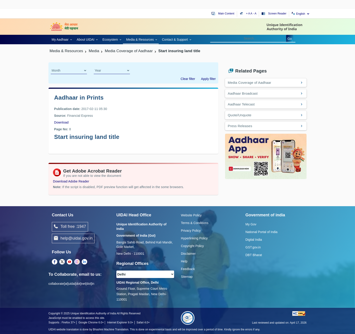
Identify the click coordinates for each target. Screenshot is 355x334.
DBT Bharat (253, 255)
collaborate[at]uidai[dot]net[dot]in (71, 283)
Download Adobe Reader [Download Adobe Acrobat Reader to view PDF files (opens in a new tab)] (71, 181)
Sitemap (186, 276)
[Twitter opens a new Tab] (62, 262)
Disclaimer (188, 253)
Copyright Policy (192, 246)
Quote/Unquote (239, 115)
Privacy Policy (191, 230)
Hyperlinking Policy (194, 238)
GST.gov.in (253, 247)
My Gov (250, 224)
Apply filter (208, 79)
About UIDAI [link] (85, 39)
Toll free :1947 (70, 226)
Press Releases (240, 126)
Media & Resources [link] (140, 39)
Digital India (253, 239)
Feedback (188, 269)
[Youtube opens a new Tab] (69, 262)
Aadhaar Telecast (241, 104)
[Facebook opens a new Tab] (54, 262)
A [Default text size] (251, 13)
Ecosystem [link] (110, 39)
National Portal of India (261, 232)
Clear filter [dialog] (188, 79)
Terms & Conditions (194, 223)
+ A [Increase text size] (248, 13)
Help (184, 261)
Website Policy (191, 215)
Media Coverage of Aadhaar (249, 82)
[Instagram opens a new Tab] (77, 262)
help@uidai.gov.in (73, 238)
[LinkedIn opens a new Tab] (84, 262)
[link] (61, 39)
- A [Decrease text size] (255, 13)
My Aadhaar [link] (60, 39)
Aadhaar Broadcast (243, 93)
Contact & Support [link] (175, 39)
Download (61, 122)
